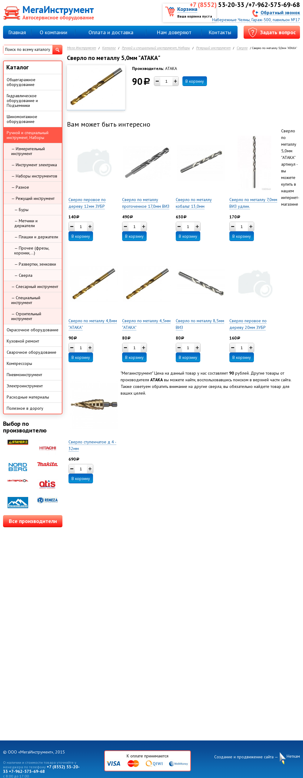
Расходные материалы (28, 397)
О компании (53, 32)
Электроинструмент (25, 386)
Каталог (109, 48)
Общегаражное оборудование (21, 82)
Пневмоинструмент (24, 374)
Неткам (293, 756)
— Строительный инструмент (26, 316)
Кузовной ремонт (23, 341)
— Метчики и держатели (26, 223)
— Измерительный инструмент (28, 151)
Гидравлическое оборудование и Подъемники (22, 100)
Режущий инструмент (213, 48)
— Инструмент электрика (34, 164)
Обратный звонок (280, 12)
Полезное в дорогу (25, 408)
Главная (17, 32)
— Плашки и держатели (36, 237)
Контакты (219, 32)
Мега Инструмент (81, 48)
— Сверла (23, 275)
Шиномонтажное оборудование (22, 119)
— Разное (20, 187)
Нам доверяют (174, 32)
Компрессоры (19, 363)
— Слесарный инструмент (34, 286)
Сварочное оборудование (31, 352)
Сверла (242, 48)
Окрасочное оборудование (32, 330)
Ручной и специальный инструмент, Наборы (156, 48)
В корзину (194, 81)
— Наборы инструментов (34, 176)
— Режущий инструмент (33, 198)
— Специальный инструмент (25, 300)
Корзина (187, 8)
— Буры (21, 209)
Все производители (33, 521)
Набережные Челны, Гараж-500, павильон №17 (256, 19)
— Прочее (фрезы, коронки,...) (31, 250)
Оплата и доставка (110, 32)
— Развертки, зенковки (35, 264)
